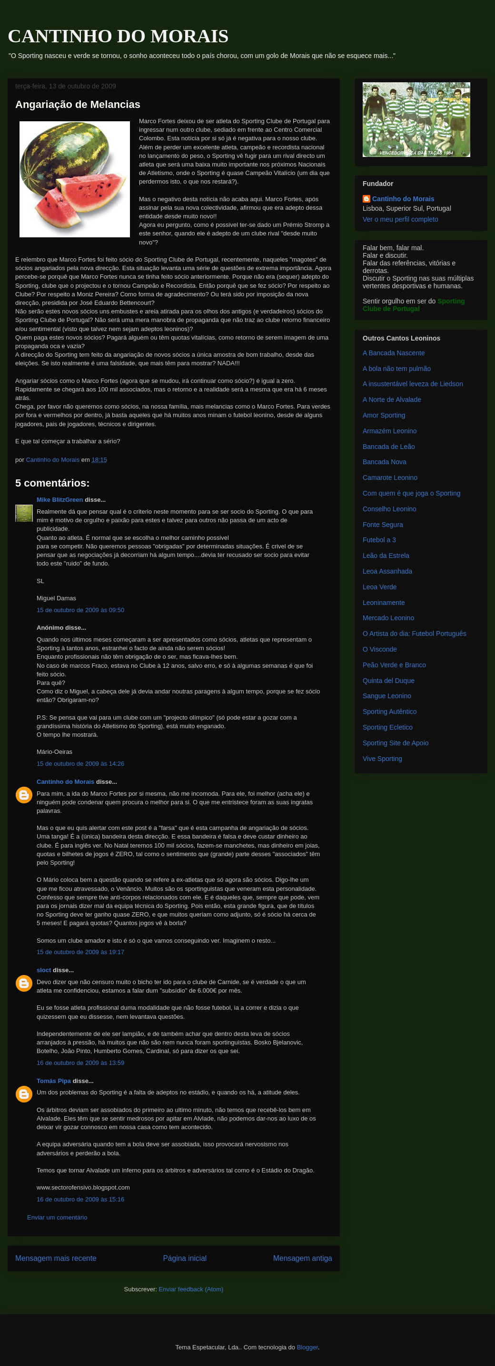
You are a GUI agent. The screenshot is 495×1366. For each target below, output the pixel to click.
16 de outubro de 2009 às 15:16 (80, 1199)
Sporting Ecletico (388, 727)
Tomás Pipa (54, 1080)
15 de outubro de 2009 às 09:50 (80, 610)
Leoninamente (384, 602)
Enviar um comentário (57, 1217)
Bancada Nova (384, 462)
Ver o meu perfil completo (400, 219)
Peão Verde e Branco (394, 665)
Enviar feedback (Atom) (191, 1289)
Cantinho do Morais (65, 781)
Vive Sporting (382, 758)
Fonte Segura (383, 524)
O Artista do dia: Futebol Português (414, 633)
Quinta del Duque (389, 680)
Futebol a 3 (379, 540)
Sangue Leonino (387, 696)
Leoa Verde (380, 587)
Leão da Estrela (386, 555)
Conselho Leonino (389, 509)
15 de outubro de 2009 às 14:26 (80, 763)
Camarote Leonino (390, 477)
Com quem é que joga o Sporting (411, 493)
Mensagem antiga (302, 1258)
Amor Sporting (384, 415)
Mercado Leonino (388, 618)
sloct (44, 970)
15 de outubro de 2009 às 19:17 (80, 952)
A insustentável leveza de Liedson (413, 384)
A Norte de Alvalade (392, 399)
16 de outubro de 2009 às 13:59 (80, 1062)
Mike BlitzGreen (60, 499)
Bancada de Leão (389, 446)
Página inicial (185, 1258)
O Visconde (380, 649)
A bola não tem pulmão (397, 368)
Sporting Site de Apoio (396, 743)
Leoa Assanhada (387, 571)
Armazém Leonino (390, 431)
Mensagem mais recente (56, 1258)
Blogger (307, 1347)
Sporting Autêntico (390, 711)
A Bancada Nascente (394, 353)
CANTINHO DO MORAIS (118, 36)
